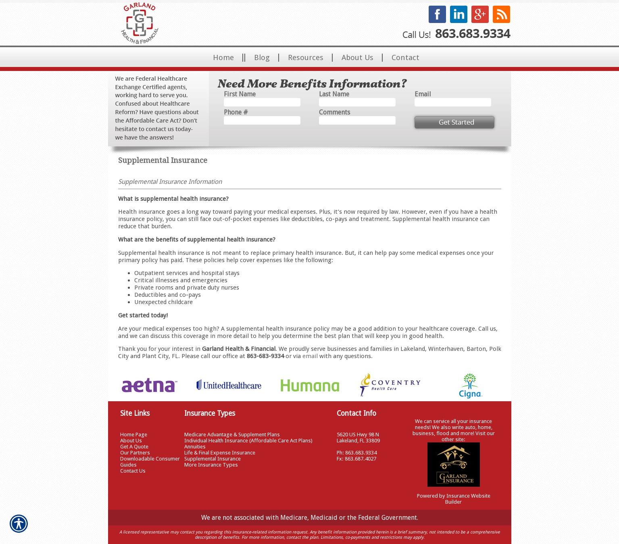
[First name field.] (262, 102)
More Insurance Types (211, 465)
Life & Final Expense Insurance (219, 453)
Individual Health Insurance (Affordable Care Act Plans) (248, 441)
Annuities (195, 447)
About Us (131, 441)
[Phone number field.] (262, 120)
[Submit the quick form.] (454, 122)
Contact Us (133, 471)
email (310, 356)
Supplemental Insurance (212, 459)
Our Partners (135, 453)
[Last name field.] (357, 102)
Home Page (133, 434)
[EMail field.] (453, 102)
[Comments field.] (357, 120)
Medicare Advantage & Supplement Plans (232, 434)
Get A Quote (134, 447)
